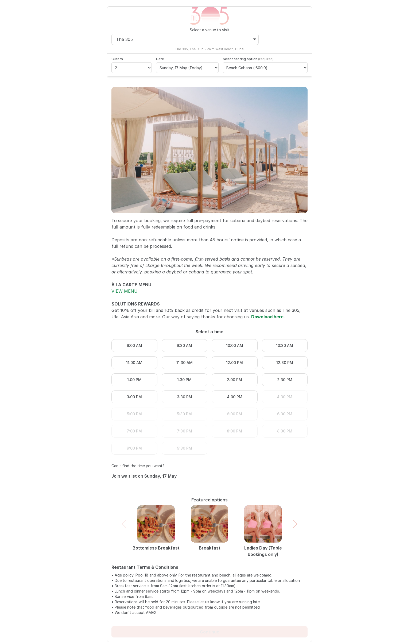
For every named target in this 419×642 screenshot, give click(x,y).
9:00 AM (134, 345)
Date (160, 59)
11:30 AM (184, 362)
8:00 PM (234, 431)
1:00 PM (134, 379)
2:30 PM (284, 379)
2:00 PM (234, 379)
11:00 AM (134, 362)
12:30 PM (284, 362)
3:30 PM (184, 397)
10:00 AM (234, 345)
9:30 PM (184, 448)
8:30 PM (284, 431)
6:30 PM (284, 414)
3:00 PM (134, 397)
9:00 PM (134, 448)
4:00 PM (234, 397)
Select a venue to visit (209, 30)
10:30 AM (284, 345)
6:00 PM (234, 414)
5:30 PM (184, 414)
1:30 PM (184, 379)
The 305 (186, 39)
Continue (209, 632)
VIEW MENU (124, 291)
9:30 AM (184, 345)
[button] (295, 524)
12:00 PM (234, 362)
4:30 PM (284, 397)
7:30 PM (184, 431)
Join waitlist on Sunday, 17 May (144, 476)
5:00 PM (134, 414)
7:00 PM (134, 431)
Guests (117, 59)
